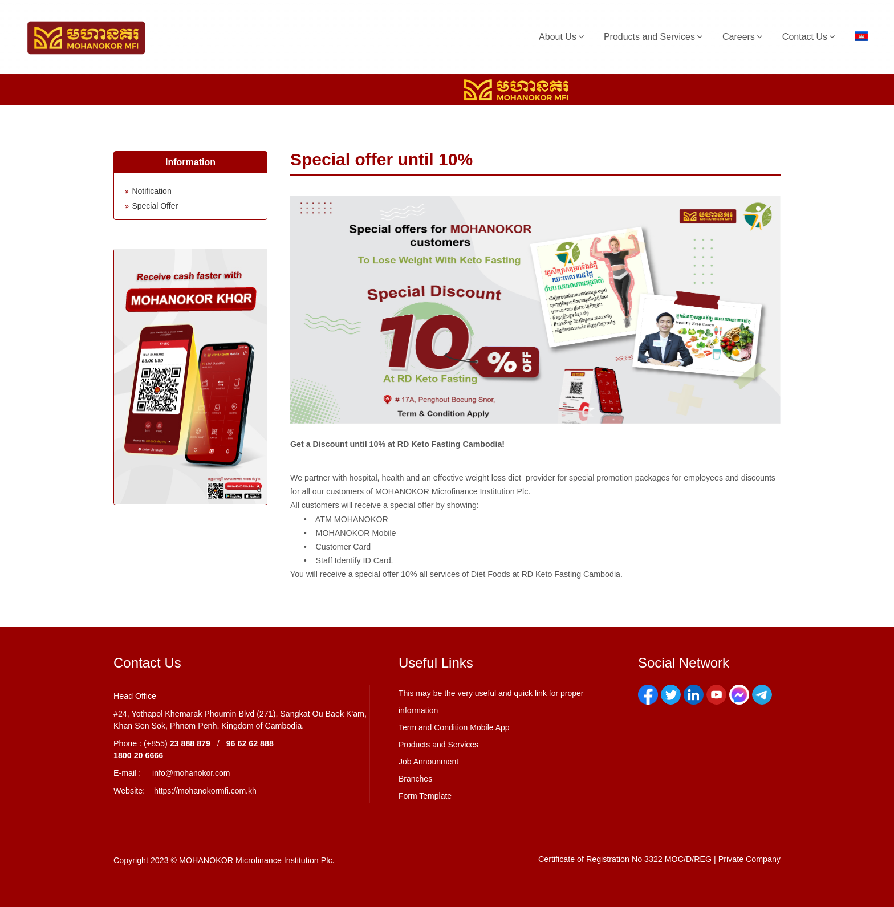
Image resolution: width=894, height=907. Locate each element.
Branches (415, 778)
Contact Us (804, 37)
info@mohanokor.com (191, 773)
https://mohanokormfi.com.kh (205, 790)
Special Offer (155, 205)
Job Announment (428, 761)
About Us (557, 37)
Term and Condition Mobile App (454, 727)
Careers (738, 37)
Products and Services (649, 37)
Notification (151, 191)
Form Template (425, 795)
